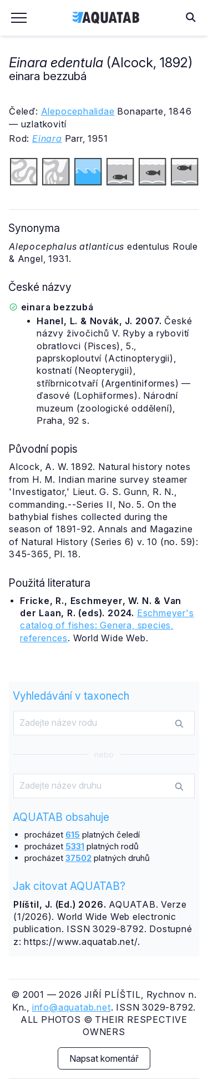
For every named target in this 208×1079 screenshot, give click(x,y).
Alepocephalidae (78, 111)
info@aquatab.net (71, 1007)
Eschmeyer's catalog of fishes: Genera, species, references (107, 625)
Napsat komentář (104, 1058)
